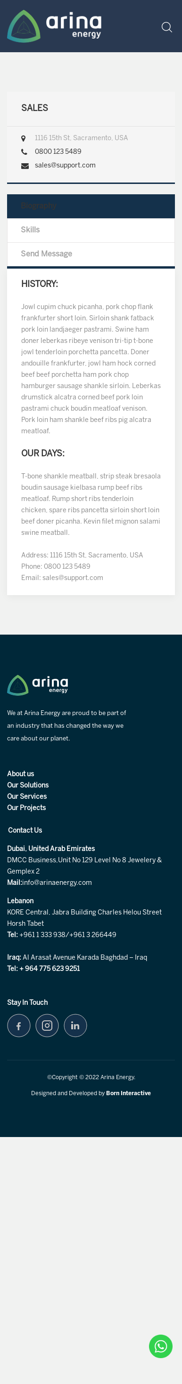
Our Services (27, 797)
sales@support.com (65, 166)
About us (20, 775)
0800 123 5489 (58, 152)
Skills (30, 230)
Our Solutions (28, 786)
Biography (39, 206)
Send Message (46, 254)
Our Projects (26, 808)
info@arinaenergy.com (57, 883)
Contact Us (25, 831)
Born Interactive (128, 1093)
